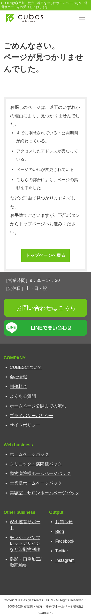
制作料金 (18, 386)
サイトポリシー (25, 425)
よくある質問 (23, 396)
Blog (59, 531)
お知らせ (64, 521)
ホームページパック (29, 454)
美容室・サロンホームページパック (44, 492)
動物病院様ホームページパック (40, 473)
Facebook (64, 541)
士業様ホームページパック (36, 483)
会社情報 (18, 376)
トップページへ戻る (45, 255)
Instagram (65, 560)
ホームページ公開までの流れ (38, 406)
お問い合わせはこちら (46, 307)
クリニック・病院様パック (36, 464)
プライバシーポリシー (31, 415)
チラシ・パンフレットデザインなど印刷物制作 (25, 543)
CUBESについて (26, 367)
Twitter (61, 550)
